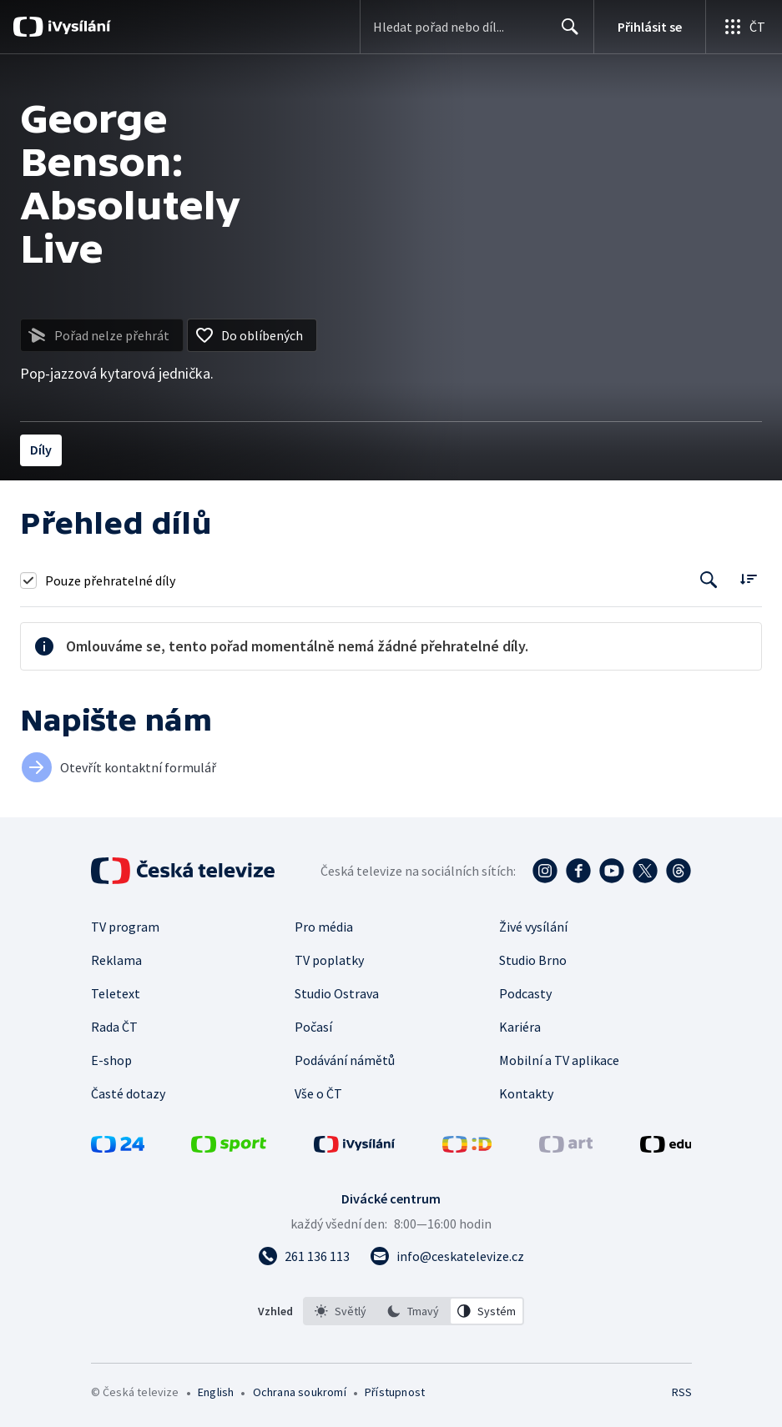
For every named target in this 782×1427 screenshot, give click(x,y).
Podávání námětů (345, 1060)
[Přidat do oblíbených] (252, 335)
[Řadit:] (748, 578)
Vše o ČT (318, 1093)
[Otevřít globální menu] (743, 26)
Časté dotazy (128, 1093)
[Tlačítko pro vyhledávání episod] (709, 580)
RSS (681, 1391)
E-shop (111, 1060)
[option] (340, 1311)
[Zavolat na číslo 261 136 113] (304, 1256)
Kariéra (520, 1026)
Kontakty (526, 1093)
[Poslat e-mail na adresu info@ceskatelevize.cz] (447, 1256)
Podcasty (525, 993)
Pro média (324, 926)
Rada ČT (114, 1026)
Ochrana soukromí (299, 1391)
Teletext (115, 993)
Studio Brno (533, 960)
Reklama (116, 960)
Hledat (565, 33)
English (216, 1391)
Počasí (313, 1026)
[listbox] (413, 1311)
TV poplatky (329, 960)
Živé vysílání (533, 926)
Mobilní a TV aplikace (559, 1060)
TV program (125, 926)
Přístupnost (395, 1391)
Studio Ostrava (337, 993)
